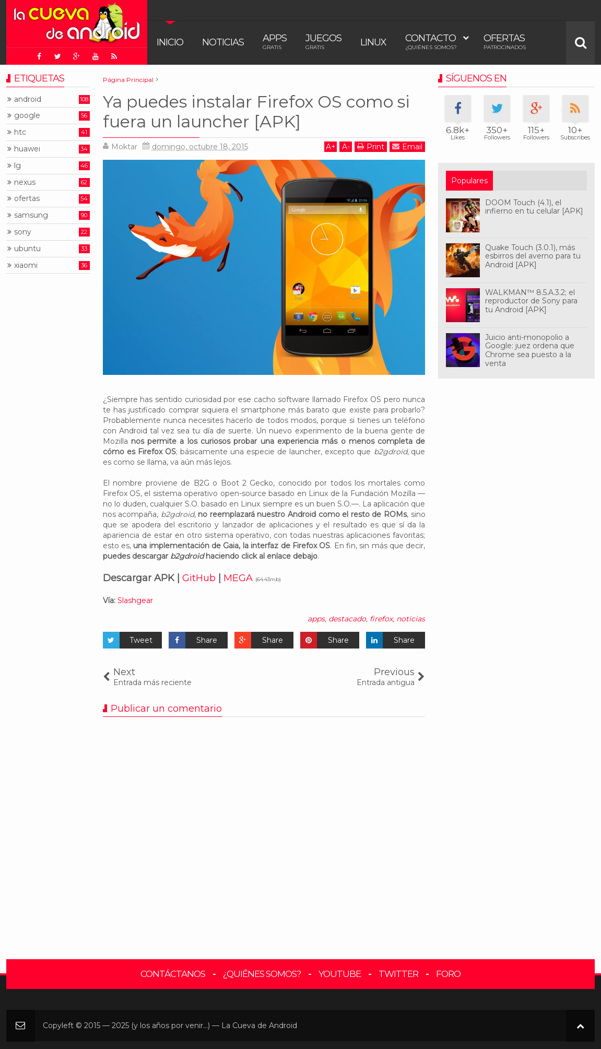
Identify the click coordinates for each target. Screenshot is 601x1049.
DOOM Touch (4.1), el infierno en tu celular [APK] (534, 207)
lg (17, 165)
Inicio (170, 42)
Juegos (323, 41)
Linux (373, 42)
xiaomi (26, 265)
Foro (448, 974)
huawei (27, 149)
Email (407, 146)
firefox (381, 618)
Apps (275, 41)
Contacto (431, 41)
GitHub (199, 578)
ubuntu (27, 248)
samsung (31, 215)
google (27, 115)
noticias (410, 618)
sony (22, 232)
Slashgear (135, 600)
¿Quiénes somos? (262, 974)
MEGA (238, 578)
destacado (347, 618)
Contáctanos (172, 974)
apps (316, 618)
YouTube (340, 974)
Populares (469, 180)
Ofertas (505, 41)
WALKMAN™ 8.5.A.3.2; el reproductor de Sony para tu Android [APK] (531, 301)
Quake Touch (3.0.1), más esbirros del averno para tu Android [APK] (533, 256)
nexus (25, 182)
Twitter (398, 974)
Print (370, 146)
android (27, 99)
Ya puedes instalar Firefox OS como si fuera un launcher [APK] (256, 111)
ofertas (27, 198)
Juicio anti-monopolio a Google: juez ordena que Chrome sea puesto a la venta (529, 350)
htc (20, 132)
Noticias (223, 42)
